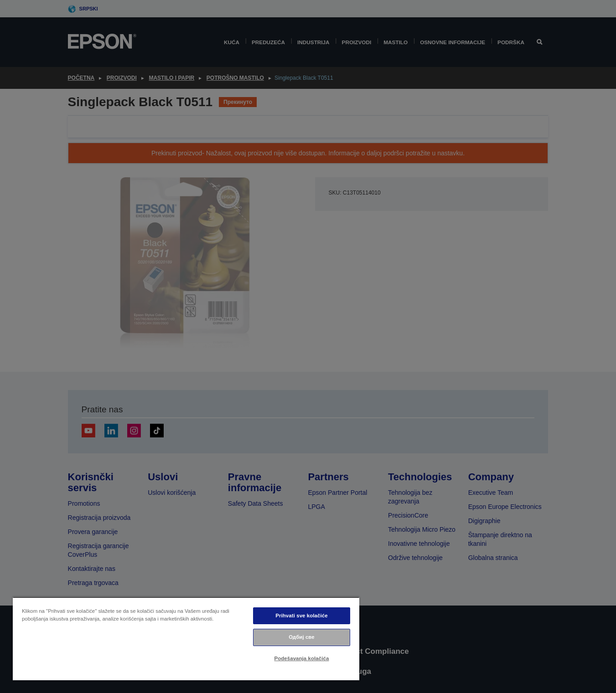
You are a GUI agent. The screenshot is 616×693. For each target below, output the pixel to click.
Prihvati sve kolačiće (301, 615)
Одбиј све (302, 637)
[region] (186, 638)
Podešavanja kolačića (301, 658)
